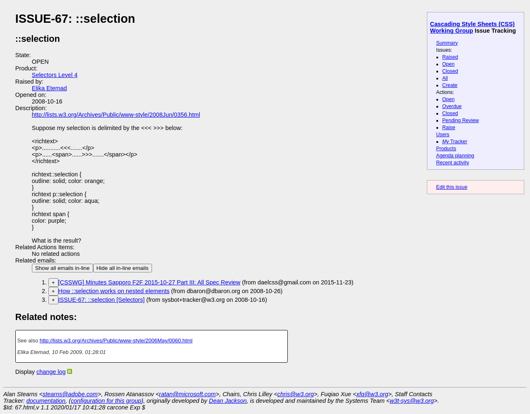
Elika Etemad (49, 88)
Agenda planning (455, 156)
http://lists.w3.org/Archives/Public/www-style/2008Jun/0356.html (116, 114)
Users (442, 134)
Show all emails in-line (62, 268)
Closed (450, 71)
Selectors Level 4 (54, 75)
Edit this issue (451, 187)
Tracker (454, 141)
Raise (448, 127)
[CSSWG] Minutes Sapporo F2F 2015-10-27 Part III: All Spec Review (149, 282)
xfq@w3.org (372, 394)
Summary (447, 43)
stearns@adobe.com (70, 394)
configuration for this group (106, 400)
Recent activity (452, 163)
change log (50, 371)
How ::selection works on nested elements (114, 291)
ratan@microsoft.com (187, 394)
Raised (450, 57)
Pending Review (460, 120)
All (445, 78)
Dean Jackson (228, 400)
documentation (45, 400)
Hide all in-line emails (122, 268)
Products (446, 149)
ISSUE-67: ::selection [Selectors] (101, 299)
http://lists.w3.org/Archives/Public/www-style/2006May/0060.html (116, 340)
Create (450, 85)
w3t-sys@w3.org (412, 400)
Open (448, 64)
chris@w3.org (295, 394)
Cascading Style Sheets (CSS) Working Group (472, 27)
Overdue (452, 106)
